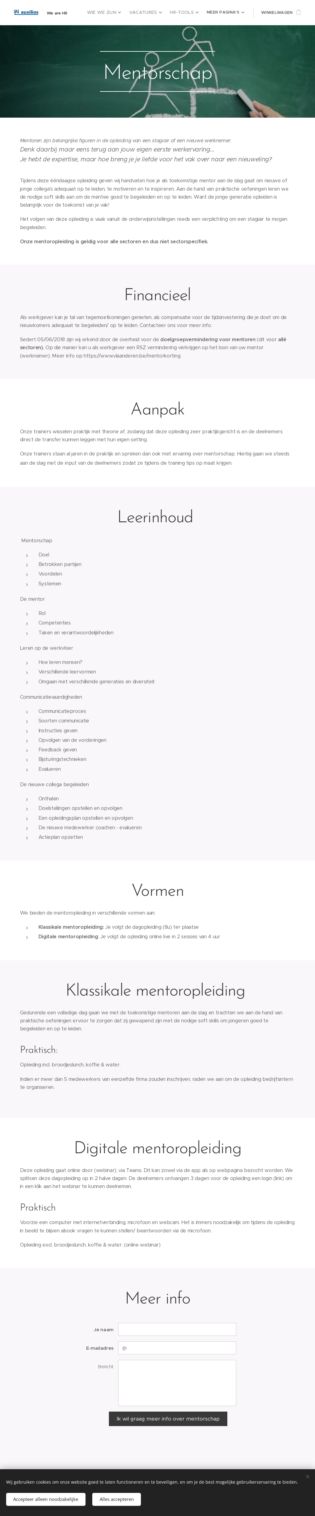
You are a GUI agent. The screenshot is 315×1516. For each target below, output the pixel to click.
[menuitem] (111, 12)
